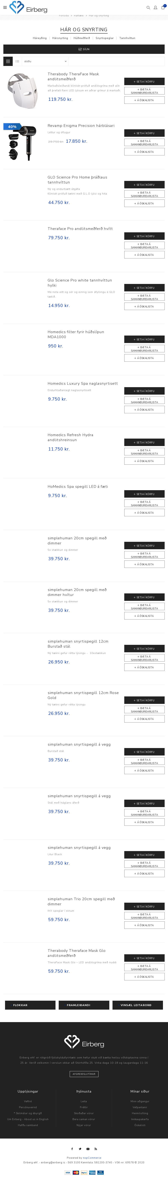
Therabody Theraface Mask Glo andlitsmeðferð (77, 953)
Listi (17, 61)
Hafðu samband (28, 1125)
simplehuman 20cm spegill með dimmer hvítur (77, 592)
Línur (8, 61)
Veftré (28, 1101)
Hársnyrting (60, 38)
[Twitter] (80, 1149)
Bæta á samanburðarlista (144, 91)
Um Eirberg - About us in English (28, 1119)
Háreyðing (40, 38)
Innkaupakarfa (140, 1119)
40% (12, 126)
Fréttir (84, 1107)
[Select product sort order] (45, 61)
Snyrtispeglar (105, 38)
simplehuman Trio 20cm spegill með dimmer (81, 902)
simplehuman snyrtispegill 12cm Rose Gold (83, 695)
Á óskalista (145, 100)
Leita (84, 1101)
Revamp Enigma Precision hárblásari (81, 125)
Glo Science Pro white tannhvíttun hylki (80, 283)
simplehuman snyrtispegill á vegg (79, 744)
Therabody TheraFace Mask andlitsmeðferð (73, 77)
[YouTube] (88, 1149)
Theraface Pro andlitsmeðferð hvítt (80, 228)
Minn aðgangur (140, 1101)
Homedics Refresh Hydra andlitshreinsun (70, 437)
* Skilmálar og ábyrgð (28, 1113)
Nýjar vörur (84, 1125)
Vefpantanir (140, 1107)
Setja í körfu (146, 81)
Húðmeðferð (82, 38)
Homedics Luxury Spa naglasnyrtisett (83, 383)
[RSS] (96, 1149)
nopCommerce (92, 1158)
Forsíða (64, 15)
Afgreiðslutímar (84, 1074)
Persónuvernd (28, 1107)
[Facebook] (72, 1149)
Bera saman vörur (84, 1119)
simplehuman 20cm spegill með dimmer (77, 541)
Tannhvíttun (127, 38)
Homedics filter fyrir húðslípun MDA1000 (76, 334)
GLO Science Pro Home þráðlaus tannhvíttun (77, 180)
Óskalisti (140, 1125)
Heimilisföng (140, 1113)
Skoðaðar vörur (84, 1113)
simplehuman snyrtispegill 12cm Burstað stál (78, 644)
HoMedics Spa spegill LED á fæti (78, 486)
